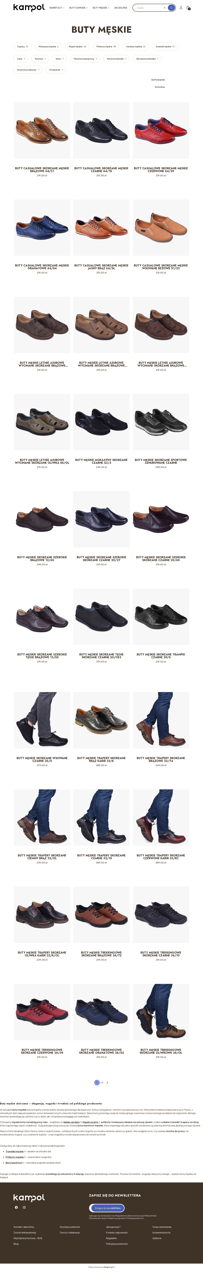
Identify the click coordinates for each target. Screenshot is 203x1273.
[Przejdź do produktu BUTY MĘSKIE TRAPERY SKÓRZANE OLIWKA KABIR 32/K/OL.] (42, 916)
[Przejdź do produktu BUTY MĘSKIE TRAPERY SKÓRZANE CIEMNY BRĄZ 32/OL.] (42, 819)
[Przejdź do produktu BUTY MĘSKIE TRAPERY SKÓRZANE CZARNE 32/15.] (101, 819)
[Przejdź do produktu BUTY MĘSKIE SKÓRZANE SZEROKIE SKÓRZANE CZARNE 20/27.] (101, 520)
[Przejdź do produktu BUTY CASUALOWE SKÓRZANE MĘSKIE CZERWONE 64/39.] (161, 130)
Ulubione (156, 1240)
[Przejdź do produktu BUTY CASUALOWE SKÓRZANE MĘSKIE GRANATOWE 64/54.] (42, 228)
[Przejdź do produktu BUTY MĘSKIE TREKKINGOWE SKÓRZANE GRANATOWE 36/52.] (101, 1014)
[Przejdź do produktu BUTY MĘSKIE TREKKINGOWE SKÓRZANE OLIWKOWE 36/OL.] (161, 1014)
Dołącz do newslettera (108, 1210)
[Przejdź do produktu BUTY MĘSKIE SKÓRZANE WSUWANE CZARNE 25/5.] (42, 721)
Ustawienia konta (161, 1234)
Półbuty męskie (15, 1159)
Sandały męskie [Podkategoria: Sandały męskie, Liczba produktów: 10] (135, 46)
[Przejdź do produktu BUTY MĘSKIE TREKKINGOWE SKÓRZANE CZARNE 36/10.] (161, 916)
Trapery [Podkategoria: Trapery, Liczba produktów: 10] (22, 46)
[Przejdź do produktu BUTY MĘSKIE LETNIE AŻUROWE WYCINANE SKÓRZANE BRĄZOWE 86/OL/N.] (161, 325)
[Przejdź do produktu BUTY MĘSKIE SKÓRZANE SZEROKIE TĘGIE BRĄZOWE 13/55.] (42, 617)
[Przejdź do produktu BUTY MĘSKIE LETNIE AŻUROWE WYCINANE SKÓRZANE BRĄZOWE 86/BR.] (101, 325)
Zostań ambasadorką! (25, 1234)
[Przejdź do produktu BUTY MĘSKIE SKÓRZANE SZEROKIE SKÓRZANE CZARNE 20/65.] (161, 520)
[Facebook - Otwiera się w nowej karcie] (16, 1209)
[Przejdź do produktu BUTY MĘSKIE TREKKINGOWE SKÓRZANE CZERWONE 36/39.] (42, 1014)
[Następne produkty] (107, 1085)
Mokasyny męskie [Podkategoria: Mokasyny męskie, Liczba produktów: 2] (49, 46)
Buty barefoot (14, 1164)
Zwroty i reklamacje (70, 1234)
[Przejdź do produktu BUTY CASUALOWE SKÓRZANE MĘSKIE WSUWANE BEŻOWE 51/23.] (161, 228)
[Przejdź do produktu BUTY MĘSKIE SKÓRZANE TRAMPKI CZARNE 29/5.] (161, 617)
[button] (171, 8)
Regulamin (111, 1240)
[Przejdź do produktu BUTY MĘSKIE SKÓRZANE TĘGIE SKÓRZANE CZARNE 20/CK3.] (101, 617)
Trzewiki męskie (15, 1153)
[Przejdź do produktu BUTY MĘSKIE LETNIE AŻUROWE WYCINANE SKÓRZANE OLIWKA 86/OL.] (42, 423)
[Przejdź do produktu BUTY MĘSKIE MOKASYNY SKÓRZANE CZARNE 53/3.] (101, 423)
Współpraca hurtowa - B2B (28, 1240)
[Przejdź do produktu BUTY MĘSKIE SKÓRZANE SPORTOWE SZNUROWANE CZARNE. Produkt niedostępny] (161, 423)
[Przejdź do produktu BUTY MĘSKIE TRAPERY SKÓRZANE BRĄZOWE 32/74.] (161, 721)
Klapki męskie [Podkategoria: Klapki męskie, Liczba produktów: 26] (77, 46)
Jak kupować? (113, 1229)
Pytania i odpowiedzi (117, 1234)
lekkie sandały (72, 1124)
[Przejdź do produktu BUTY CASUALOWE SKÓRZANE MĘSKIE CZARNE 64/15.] (101, 130)
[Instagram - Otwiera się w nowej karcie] (24, 1209)
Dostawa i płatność (70, 1229)
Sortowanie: (158, 79)
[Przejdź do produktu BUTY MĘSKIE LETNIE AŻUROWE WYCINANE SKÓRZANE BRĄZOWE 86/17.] (42, 325)
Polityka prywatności (117, 1245)
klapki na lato (90, 1124)
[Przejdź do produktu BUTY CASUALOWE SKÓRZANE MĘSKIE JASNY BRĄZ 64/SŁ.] (101, 228)
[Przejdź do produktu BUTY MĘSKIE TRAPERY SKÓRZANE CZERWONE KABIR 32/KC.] (161, 819)
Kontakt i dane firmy (24, 1229)
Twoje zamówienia (161, 1229)
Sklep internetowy (100, 1269)
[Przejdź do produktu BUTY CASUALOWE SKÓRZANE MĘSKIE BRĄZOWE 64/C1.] (42, 130)
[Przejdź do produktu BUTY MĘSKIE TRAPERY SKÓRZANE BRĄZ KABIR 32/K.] (101, 721)
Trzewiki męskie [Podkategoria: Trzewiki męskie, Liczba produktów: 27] (165, 46)
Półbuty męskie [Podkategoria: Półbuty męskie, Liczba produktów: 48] (106, 46)
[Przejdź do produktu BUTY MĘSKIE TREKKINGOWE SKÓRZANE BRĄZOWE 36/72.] (101, 916)
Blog (16, 1245)
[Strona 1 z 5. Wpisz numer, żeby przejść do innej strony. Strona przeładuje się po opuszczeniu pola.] (97, 1085)
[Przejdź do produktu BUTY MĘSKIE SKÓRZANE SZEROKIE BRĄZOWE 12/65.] (42, 520)
